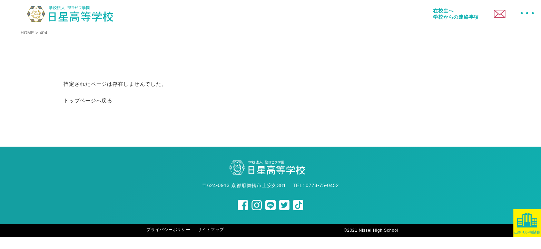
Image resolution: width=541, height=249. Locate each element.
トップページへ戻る (87, 100)
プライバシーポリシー (168, 229)
